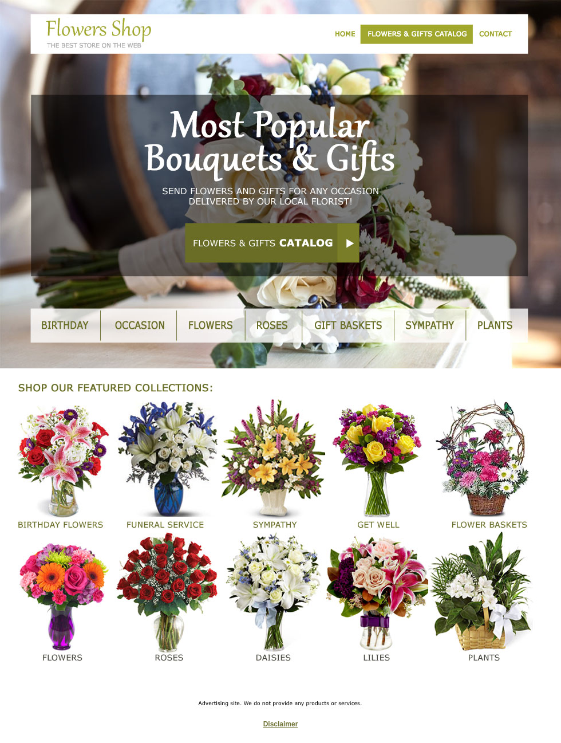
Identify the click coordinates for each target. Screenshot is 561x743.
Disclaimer (280, 724)
